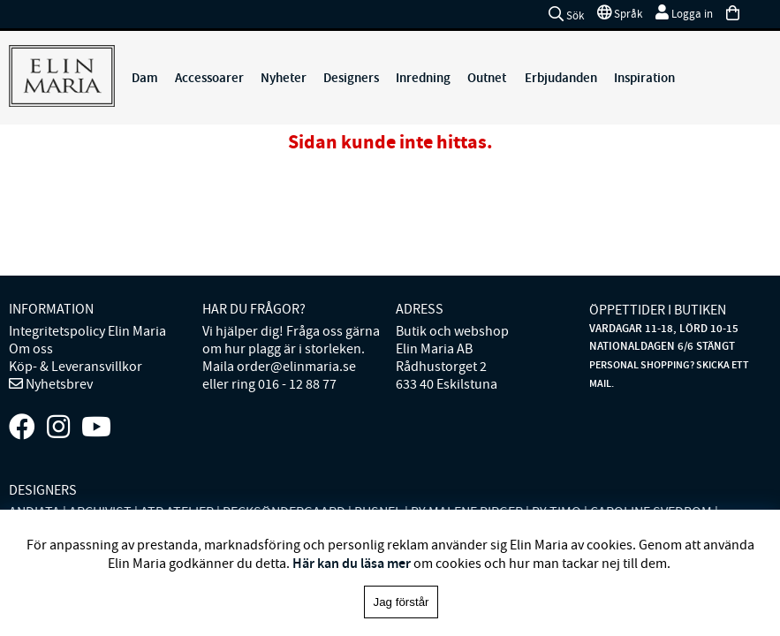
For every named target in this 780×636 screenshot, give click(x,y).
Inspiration (644, 78)
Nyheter (284, 78)
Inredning (423, 78)
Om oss (31, 349)
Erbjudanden (561, 78)
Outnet (486, 78)
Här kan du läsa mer (351, 563)
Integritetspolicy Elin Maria (87, 331)
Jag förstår (401, 602)
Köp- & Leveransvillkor (75, 366)
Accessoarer (209, 78)
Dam (145, 78)
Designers (351, 78)
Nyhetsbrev (58, 384)
